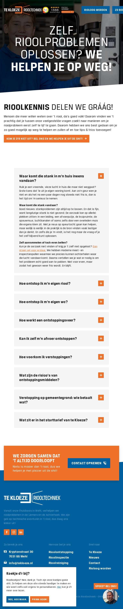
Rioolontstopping (61, 552)
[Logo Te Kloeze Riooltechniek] (23, 10)
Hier (59, 587)
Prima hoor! (39, 599)
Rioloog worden (100, 568)
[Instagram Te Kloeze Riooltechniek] (14, 532)
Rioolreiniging (59, 563)
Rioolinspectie (59, 557)
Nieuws (94, 557)
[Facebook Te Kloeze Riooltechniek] (7, 532)
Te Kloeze (95, 552)
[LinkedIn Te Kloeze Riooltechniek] (21, 532)
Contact (94, 563)
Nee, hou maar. (17, 599)
